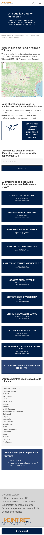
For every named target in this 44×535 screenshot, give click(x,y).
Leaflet (14, 96)
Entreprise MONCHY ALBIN (22, 331)
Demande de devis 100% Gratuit (18, 501)
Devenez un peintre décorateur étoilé (20, 508)
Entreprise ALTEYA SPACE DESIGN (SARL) (22, 347)
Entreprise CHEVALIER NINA (22, 297)
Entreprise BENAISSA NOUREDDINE (22, 263)
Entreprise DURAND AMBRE (22, 229)
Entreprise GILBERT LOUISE (22, 314)
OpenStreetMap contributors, (29, 96)
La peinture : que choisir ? (17, 466)
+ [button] (4, 64)
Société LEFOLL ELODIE (22, 196)
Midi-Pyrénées (30, 35)
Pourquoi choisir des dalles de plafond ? (23, 463)
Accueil (4, 35)
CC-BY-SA (39, 96)
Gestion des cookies (12, 511)
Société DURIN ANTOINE (21, 280)
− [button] (4, 67)
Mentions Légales (11, 494)
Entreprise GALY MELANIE (22, 213)
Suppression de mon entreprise (18, 505)
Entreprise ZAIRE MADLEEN (22, 246)
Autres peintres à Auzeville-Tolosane (22, 366)
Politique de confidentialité (15, 498)
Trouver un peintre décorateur (15, 35)
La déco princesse (14, 460)
